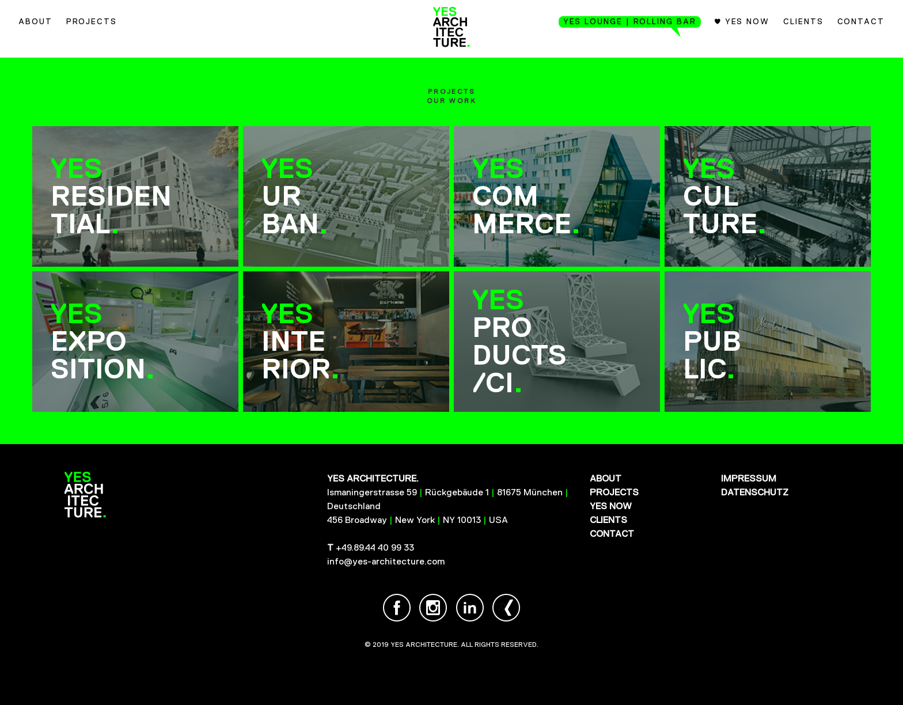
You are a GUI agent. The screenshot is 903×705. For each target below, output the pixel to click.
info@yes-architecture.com (386, 561)
